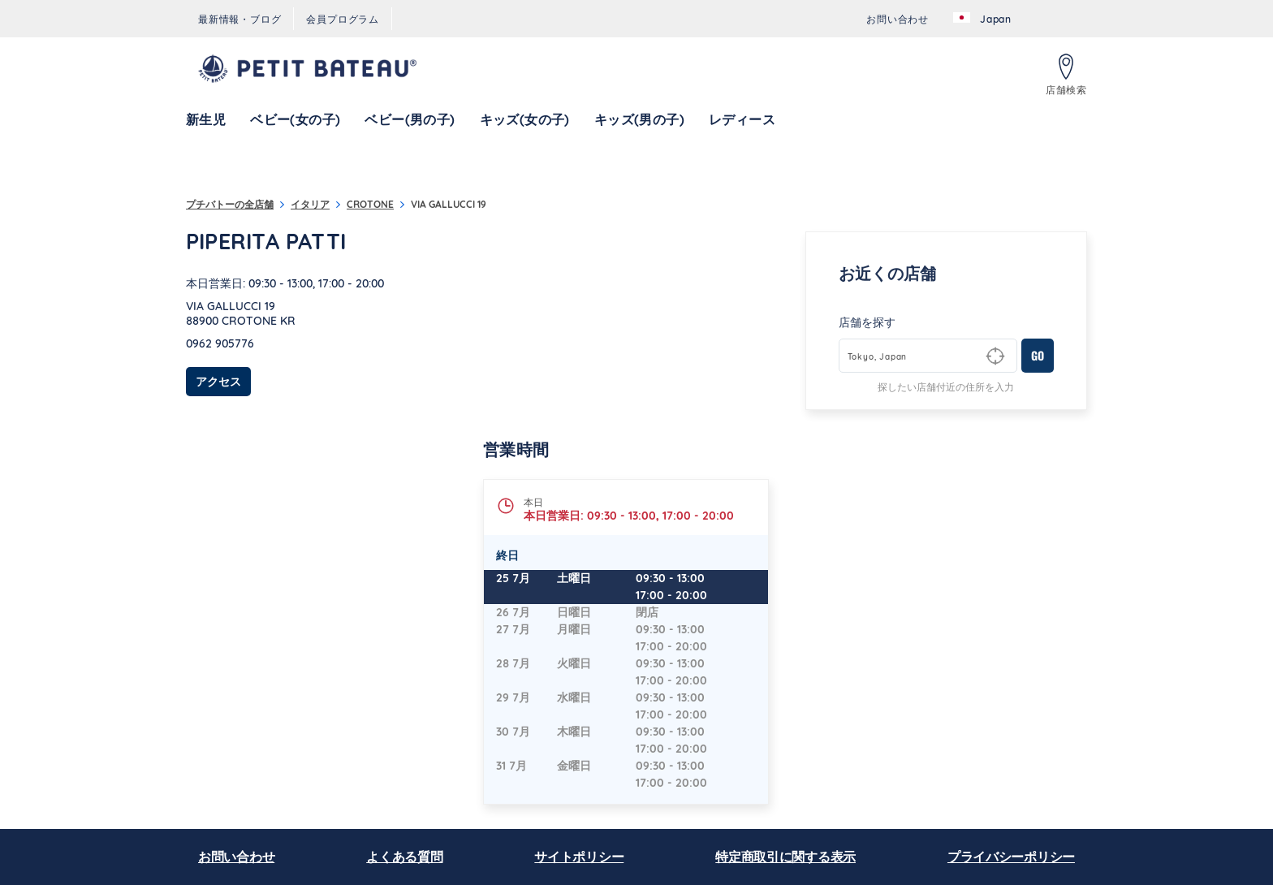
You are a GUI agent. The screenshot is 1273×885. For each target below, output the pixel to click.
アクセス (223, 381)
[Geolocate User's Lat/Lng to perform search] (995, 356)
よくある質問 (404, 856)
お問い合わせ (236, 856)
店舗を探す (867, 322)
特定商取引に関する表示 (785, 856)
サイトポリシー (579, 856)
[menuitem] (239, 19)
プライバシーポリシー (1011, 856)
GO (1037, 355)
